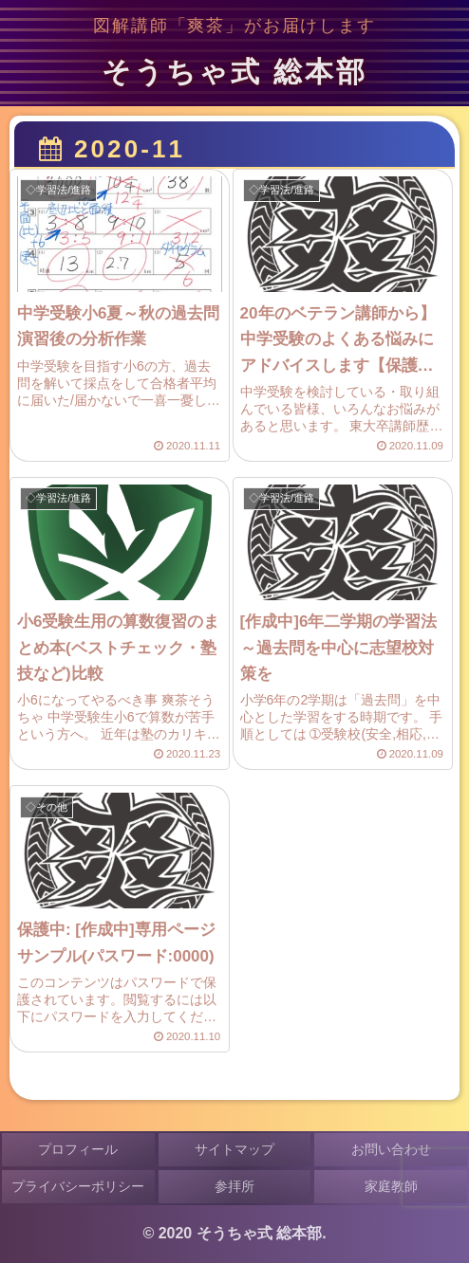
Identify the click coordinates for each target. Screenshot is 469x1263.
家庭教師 (391, 1186)
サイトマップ (234, 1149)
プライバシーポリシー (77, 1186)
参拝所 (234, 1186)
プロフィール (78, 1149)
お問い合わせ (391, 1149)
